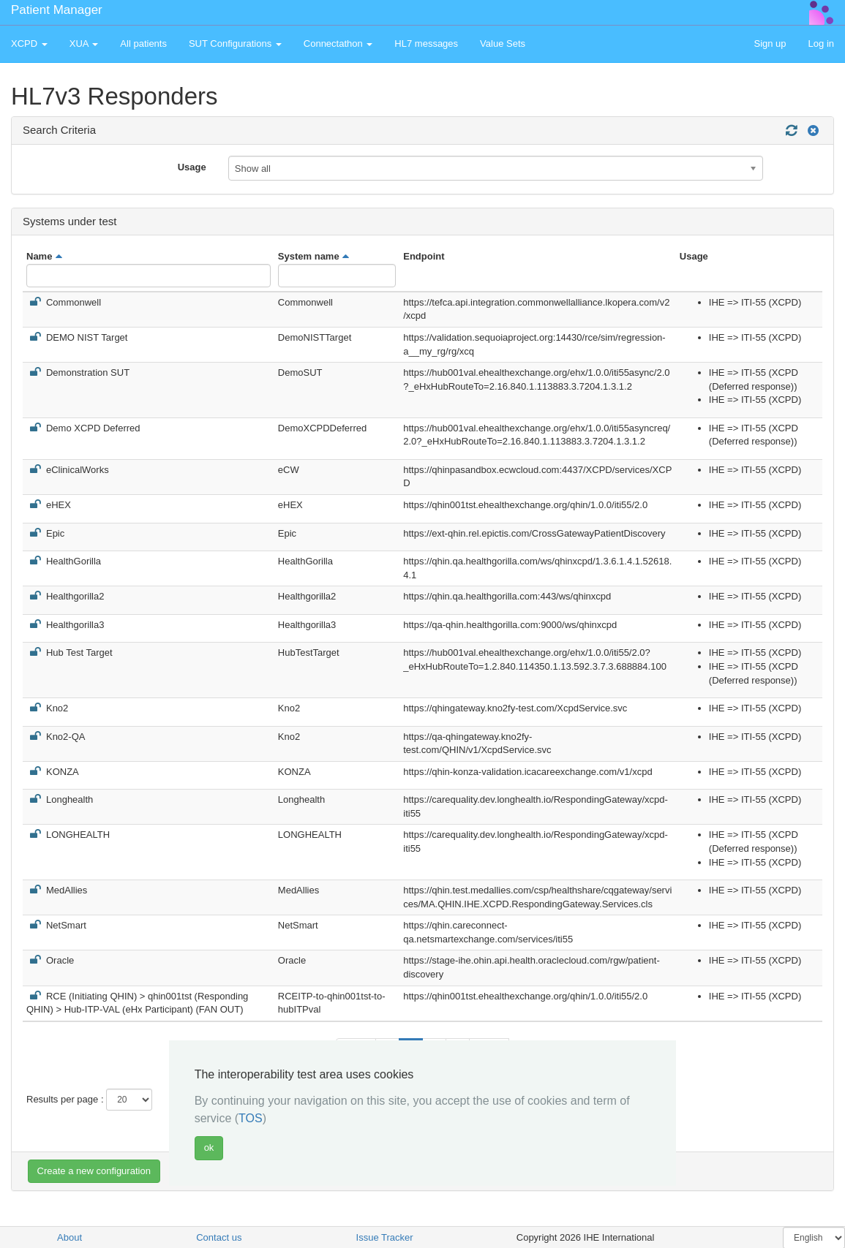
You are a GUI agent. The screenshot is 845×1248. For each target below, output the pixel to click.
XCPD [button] (29, 43)
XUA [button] (84, 43)
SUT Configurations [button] (235, 43)
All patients (143, 43)
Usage (192, 167)
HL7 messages (426, 43)
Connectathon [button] (338, 43)
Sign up (770, 43)
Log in (821, 43)
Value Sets (502, 43)
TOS (251, 1118)
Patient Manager (56, 10)
